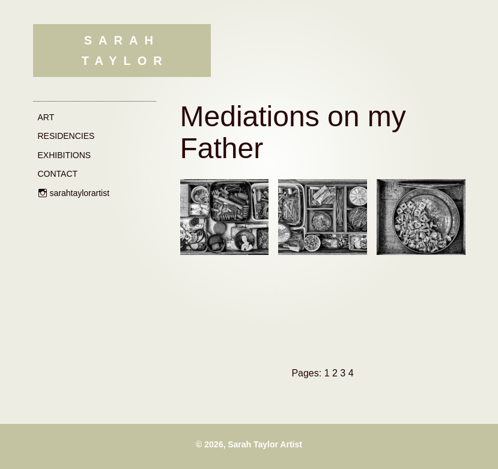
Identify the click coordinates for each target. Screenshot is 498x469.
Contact (58, 174)
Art (46, 117)
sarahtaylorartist (80, 193)
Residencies (66, 136)
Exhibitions (64, 155)
